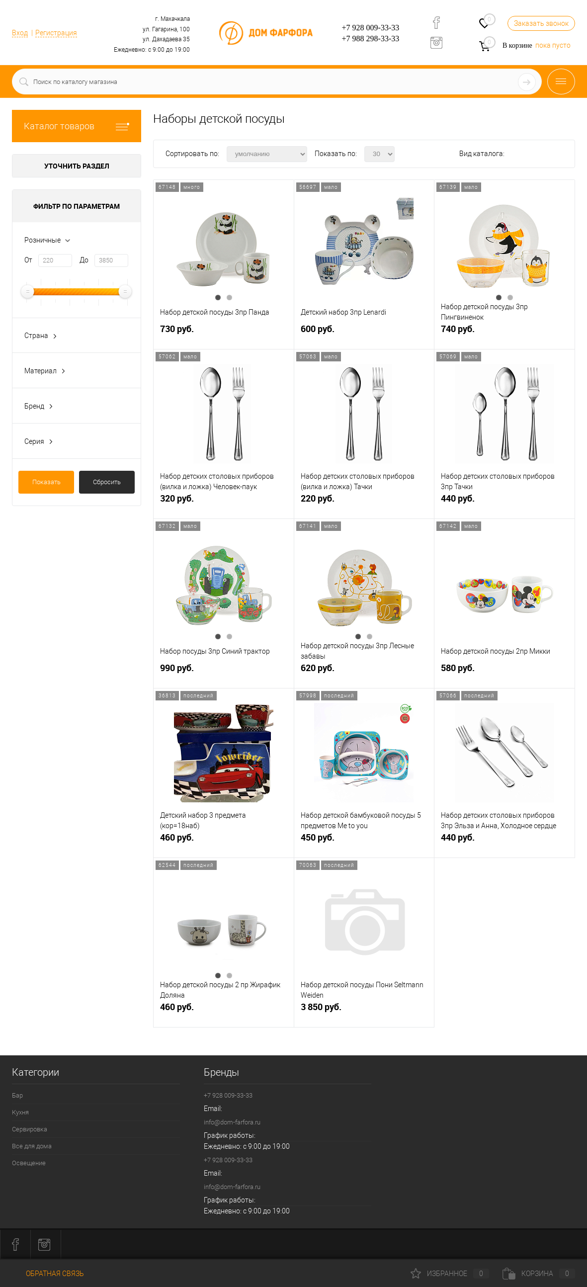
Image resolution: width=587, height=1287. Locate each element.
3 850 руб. (364, 1011)
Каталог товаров (76, 126)
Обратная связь (48, 1274)
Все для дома (32, 1146)
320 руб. (223, 502)
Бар (17, 1095)
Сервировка (29, 1129)
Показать (46, 482)
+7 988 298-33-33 (371, 38)
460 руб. (223, 841)
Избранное (450, 1274)
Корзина (539, 1274)
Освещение (29, 1163)
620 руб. (364, 672)
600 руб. (364, 333)
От (28, 260)
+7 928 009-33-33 (371, 27)
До (84, 260)
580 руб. (504, 672)
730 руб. (223, 333)
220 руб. (364, 502)
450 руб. (364, 841)
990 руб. (223, 672)
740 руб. (504, 333)
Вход (20, 33)
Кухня (20, 1112)
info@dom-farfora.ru (232, 1122)
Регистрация (56, 33)
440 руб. (504, 502)
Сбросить (107, 482)
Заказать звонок (541, 23)
